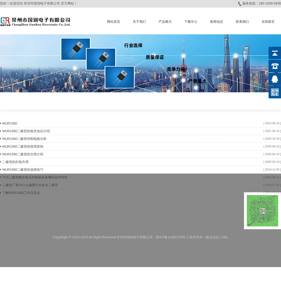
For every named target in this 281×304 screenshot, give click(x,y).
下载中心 (190, 21)
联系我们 (242, 21)
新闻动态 (216, 21)
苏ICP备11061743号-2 (172, 225)
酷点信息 (212, 225)
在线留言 (268, 21)
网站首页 (113, 21)
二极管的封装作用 (15, 160)
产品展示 (165, 21)
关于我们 (139, 21)
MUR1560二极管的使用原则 (22, 145)
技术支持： (197, 225)
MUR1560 (9, 121)
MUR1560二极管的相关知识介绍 (26, 129)
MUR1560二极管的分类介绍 (22, 152)
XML (225, 225)
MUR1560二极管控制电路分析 (24, 137)
